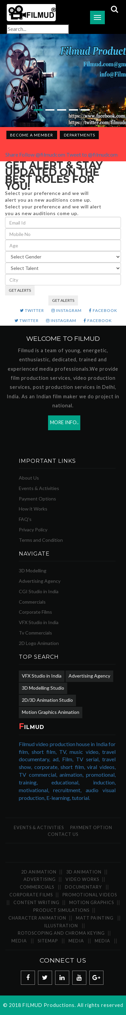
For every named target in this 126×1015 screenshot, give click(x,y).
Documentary (83, 887)
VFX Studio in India (38, 622)
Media (19, 940)
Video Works (82, 879)
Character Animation (37, 918)
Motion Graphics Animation (50, 712)
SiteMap (48, 940)
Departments (79, 135)
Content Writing (36, 902)
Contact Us (63, 834)
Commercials (32, 602)
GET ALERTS (20, 290)
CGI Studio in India (38, 591)
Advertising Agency (39, 581)
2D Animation (38, 872)
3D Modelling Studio (43, 688)
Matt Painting (95, 918)
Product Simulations (61, 910)
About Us (29, 478)
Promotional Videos (89, 894)
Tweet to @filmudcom (92, 154)
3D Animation (83, 872)
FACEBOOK (103, 310)
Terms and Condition (41, 540)
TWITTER (32, 310)
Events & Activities (39, 488)
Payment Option (91, 827)
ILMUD (31, 727)
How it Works (33, 509)
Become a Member (31, 135)
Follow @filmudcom (42, 154)
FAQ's (25, 519)
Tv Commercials (35, 633)
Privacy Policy (33, 529)
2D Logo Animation (39, 643)
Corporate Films (35, 612)
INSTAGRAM (66, 310)
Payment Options (37, 498)
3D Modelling (32, 570)
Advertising (40, 879)
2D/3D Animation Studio (47, 700)
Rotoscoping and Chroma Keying (61, 933)
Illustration (61, 925)
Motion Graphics (91, 902)
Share (11, 154)
